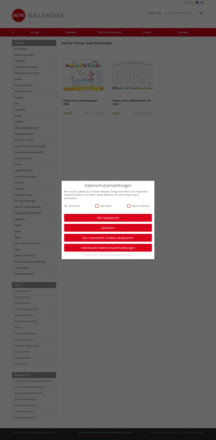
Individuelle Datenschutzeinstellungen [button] (108, 248)
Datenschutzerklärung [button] (110, 255)
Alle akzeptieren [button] (108, 218)
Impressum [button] (127, 255)
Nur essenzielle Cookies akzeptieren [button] (108, 238)
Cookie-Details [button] (91, 255)
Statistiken (103, 205)
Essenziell (72, 205)
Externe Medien (138, 205)
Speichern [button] (108, 228)
